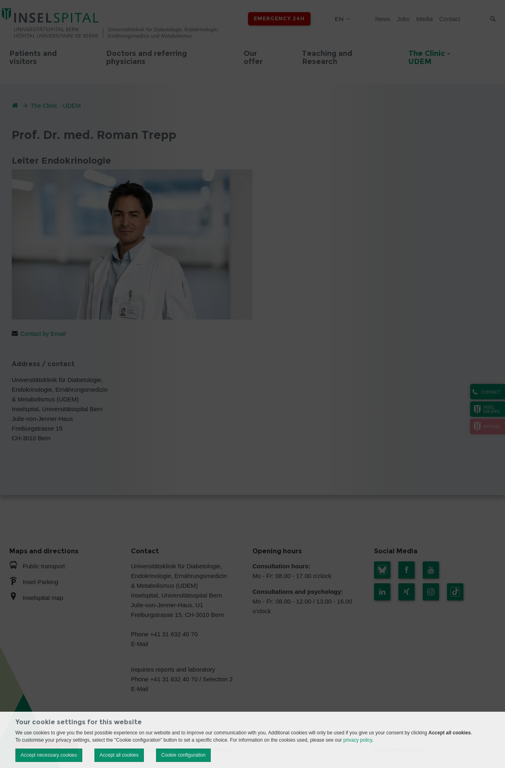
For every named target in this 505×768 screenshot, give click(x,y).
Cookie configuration (183, 755)
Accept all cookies (119, 755)
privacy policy (357, 740)
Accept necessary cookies (49, 755)
